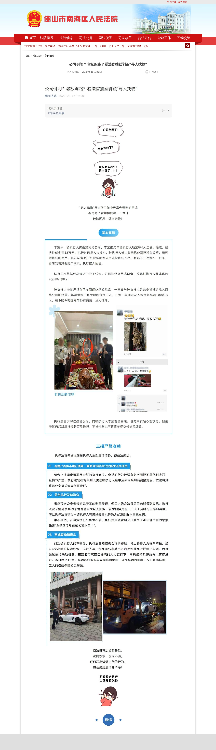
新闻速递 (49, 55)
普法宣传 (144, 38)
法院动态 (66, 38)
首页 (32, 38)
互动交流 (184, 38)
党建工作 (164, 38)
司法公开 (86, 38)
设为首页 (182, 2)
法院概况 (46, 38)
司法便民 (105, 38)
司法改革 (125, 38)
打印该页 (154, 72)
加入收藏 (171, 2)
